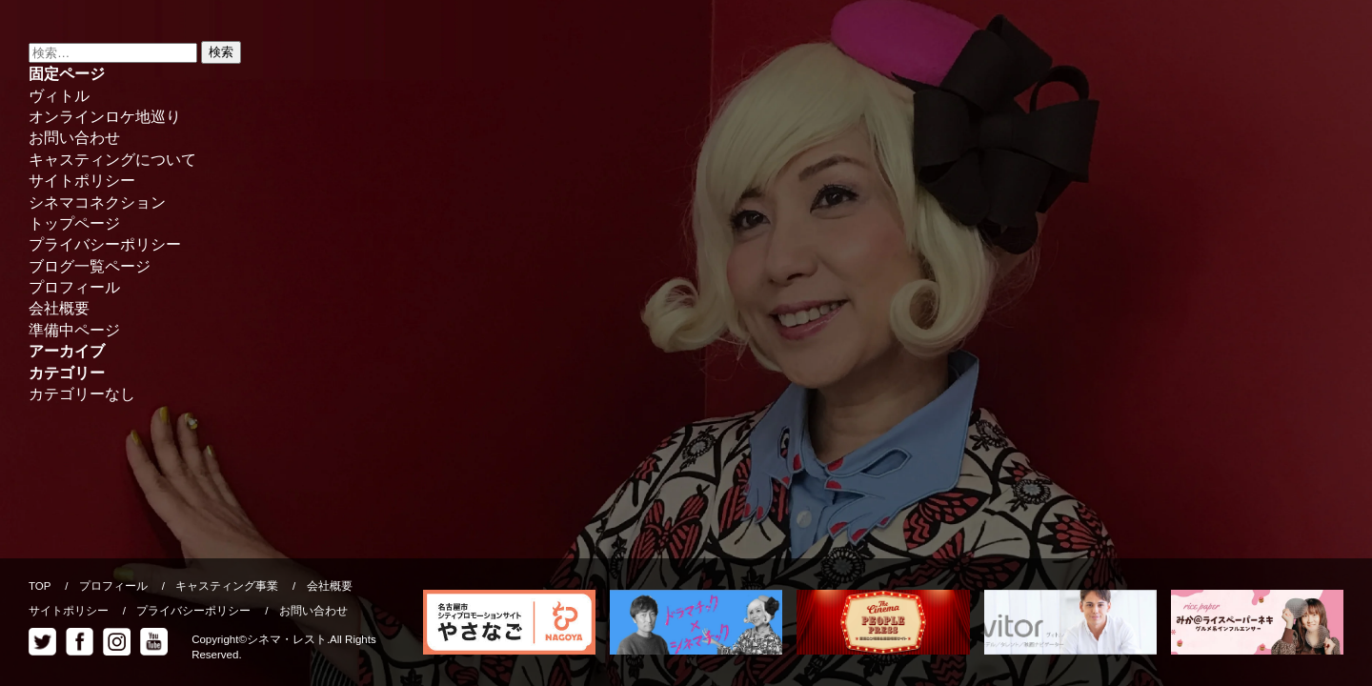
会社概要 (59, 308)
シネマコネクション (97, 202)
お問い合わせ (74, 138)
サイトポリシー (82, 180)
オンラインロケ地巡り (105, 117)
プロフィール (74, 287)
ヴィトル (59, 96)
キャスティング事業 (226, 586)
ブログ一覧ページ (90, 266)
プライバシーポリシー (105, 244)
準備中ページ (74, 330)
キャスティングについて (112, 159)
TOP (39, 586)
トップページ (74, 223)
